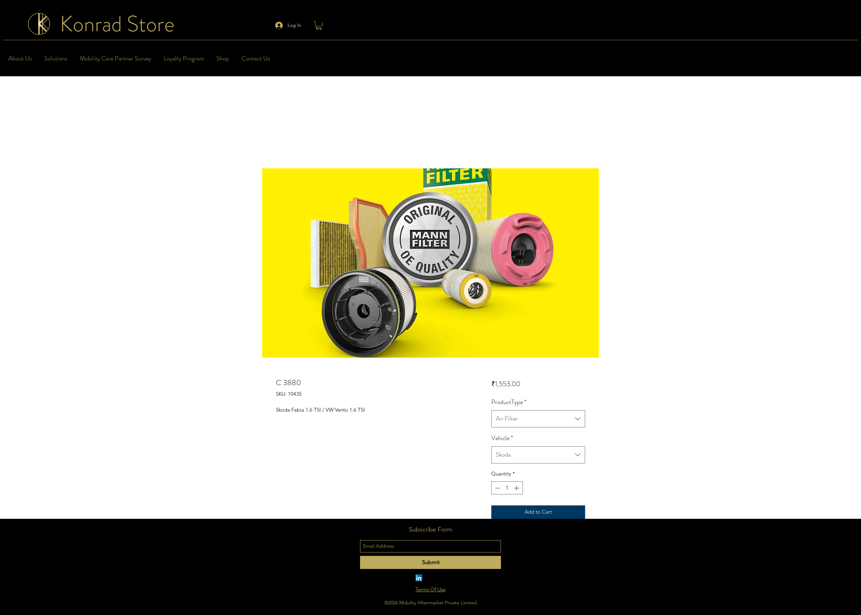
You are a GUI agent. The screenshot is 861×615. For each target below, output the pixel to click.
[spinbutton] (507, 488)
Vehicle (502, 438)
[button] (319, 25)
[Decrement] (497, 488)
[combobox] (538, 418)
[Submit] (430, 562)
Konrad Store (117, 24)
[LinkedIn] (418, 577)
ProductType (508, 402)
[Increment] (517, 488)
